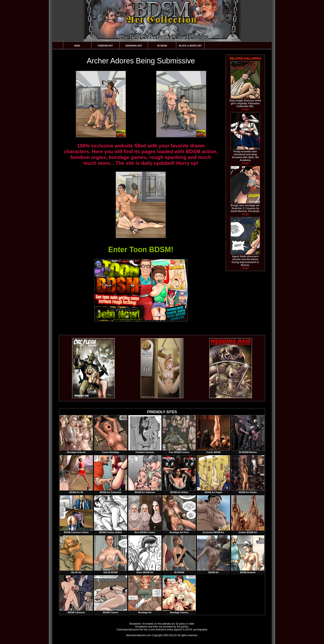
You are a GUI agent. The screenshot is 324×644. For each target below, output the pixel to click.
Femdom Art (105, 45)
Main (77, 45)
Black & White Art (190, 45)
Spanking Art (133, 45)
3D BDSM (162, 45)
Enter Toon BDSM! (140, 249)
